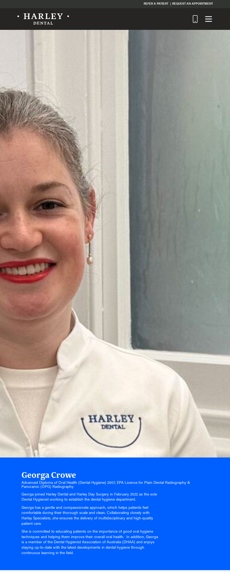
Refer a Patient (156, 3)
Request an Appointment (192, 3)
